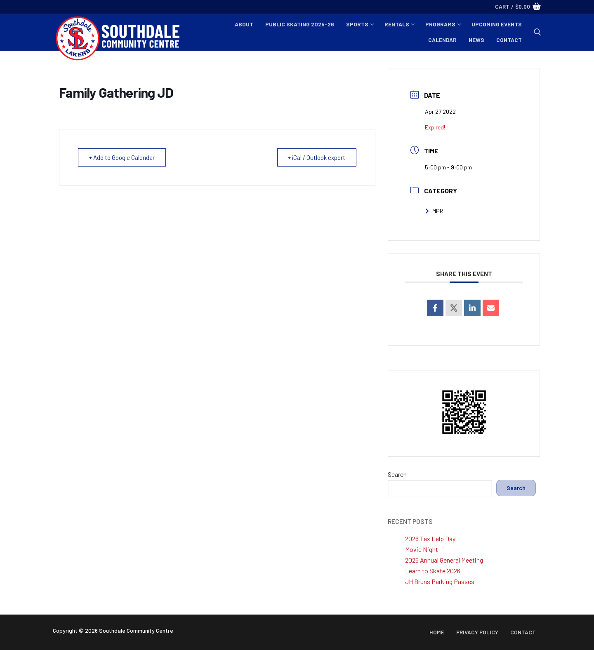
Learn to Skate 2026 (432, 571)
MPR (434, 210)
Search (397, 474)
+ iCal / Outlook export (315, 157)
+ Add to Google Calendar (123, 157)
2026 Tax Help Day (430, 538)
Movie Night (421, 549)
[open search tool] (537, 32)
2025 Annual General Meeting (444, 560)
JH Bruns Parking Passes (439, 581)
